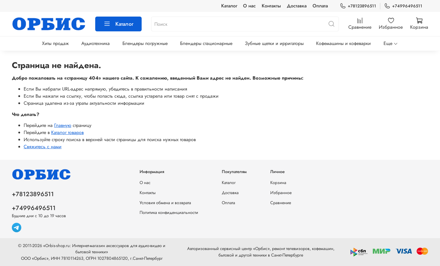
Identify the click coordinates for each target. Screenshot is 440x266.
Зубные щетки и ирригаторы (274, 43)
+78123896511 (358, 6)
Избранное (281, 193)
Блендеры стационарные (206, 43)
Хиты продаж (55, 43)
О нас (249, 5)
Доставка (297, 5)
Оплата (320, 5)
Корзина (278, 183)
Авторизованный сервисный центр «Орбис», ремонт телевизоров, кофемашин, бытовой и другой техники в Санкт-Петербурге (260, 252)
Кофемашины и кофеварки (343, 43)
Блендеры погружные (145, 43)
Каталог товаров (67, 132)
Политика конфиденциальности (169, 212)
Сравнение (280, 203)
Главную (62, 125)
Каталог (229, 5)
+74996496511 (403, 6)
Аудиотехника (95, 43)
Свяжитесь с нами (43, 146)
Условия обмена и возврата (165, 203)
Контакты (271, 5)
